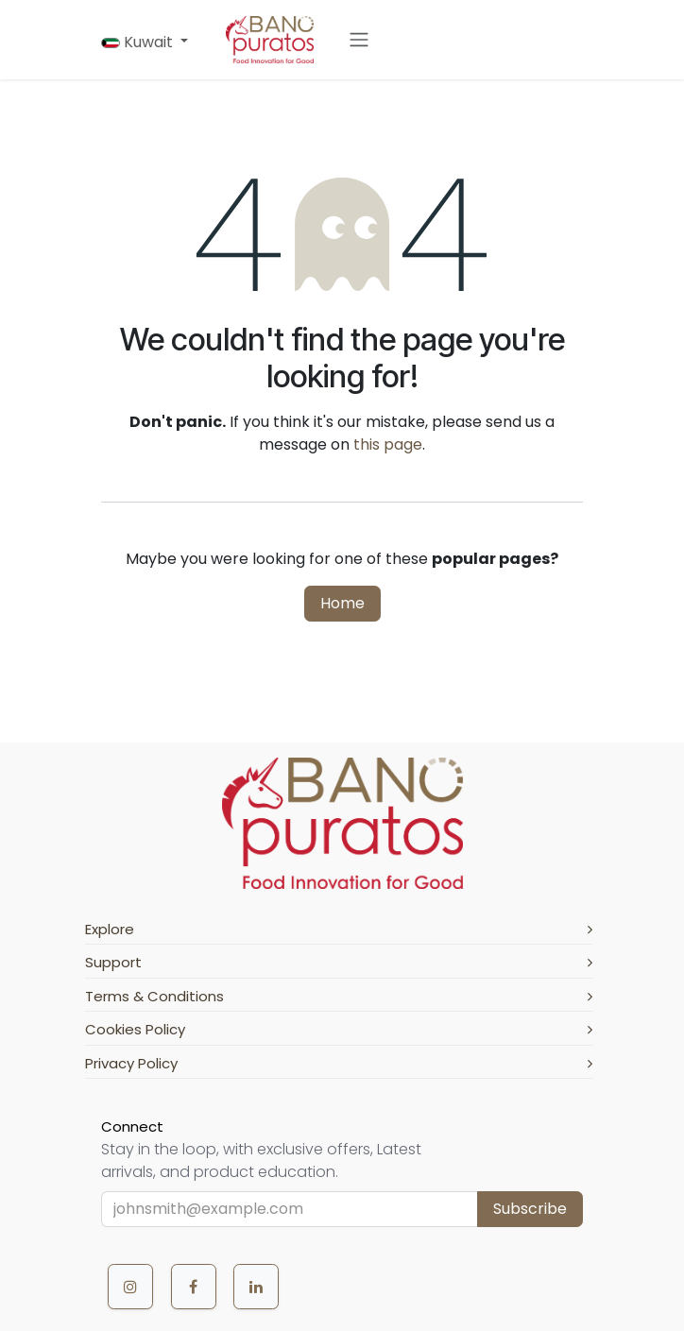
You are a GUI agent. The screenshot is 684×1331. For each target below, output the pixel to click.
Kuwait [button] (139, 42)
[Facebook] (193, 1286)
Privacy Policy (338, 1063)
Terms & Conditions (338, 996)
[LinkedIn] (256, 1286)
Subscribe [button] (530, 1209)
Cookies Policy (338, 1029)
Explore (338, 929)
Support (338, 962)
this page (387, 444)
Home (342, 603)
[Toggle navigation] (359, 40)
